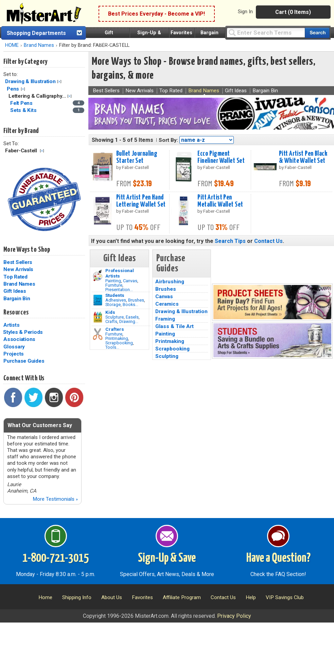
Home (45, 597)
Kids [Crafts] (110, 312)
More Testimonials (55, 499)
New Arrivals (18, 269)
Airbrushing (169, 282)
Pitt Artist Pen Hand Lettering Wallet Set (141, 201)
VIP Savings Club (285, 597)
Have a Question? (278, 558)
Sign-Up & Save (167, 558)
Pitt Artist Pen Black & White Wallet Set (303, 157)
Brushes (136, 300)
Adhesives (115, 300)
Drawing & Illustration (30, 81)
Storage (113, 304)
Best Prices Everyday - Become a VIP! (156, 14)
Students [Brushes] (114, 295)
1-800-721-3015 (55, 558)
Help (251, 597)
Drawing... (128, 321)
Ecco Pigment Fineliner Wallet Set (221, 157)
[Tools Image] (98, 334)
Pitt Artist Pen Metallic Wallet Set (220, 201)
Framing (165, 319)
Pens (13, 89)
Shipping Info (76, 597)
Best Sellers (17, 262)
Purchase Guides (23, 361)
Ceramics (167, 304)
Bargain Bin (16, 298)
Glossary (14, 347)
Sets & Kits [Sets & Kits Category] (24, 110)
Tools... (112, 347)
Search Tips (230, 241)
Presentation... (119, 289)
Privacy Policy (234, 616)
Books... (130, 304)
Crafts (111, 321)
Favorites (181, 33)
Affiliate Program (182, 597)
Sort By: (168, 140)
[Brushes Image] (98, 300)
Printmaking (116, 338)
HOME (12, 45)
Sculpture (114, 317)
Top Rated (15, 277)
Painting (113, 280)
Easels (132, 317)
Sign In (245, 11)
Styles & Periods (23, 332)
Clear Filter (59, 81)
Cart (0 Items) (293, 12)
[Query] (266, 32)
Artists (11, 325)
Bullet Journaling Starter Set (136, 157)
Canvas (130, 280)
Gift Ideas (14, 291)
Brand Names (39, 45)
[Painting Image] (98, 275)
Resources (16, 312)
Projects (13, 354)
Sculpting (166, 356)
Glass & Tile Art (174, 326)
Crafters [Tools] (114, 329)
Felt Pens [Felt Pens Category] (22, 103)
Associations (19, 339)
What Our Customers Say (39, 425)
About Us (111, 597)
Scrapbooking (119, 342)
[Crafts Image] (98, 317)
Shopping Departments (36, 33)
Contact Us (268, 241)
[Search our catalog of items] (317, 32)
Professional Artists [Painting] (119, 273)
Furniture (113, 285)
